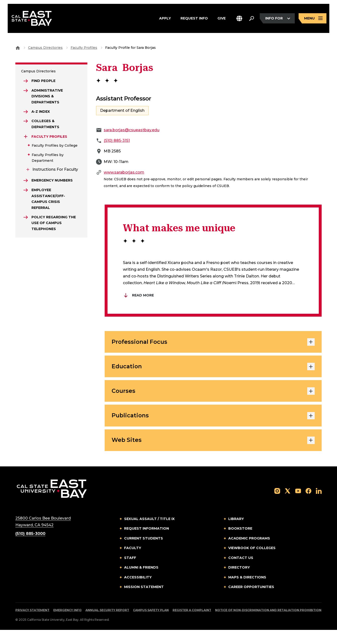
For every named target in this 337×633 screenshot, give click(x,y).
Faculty (132, 551)
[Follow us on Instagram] (277, 493)
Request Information (146, 531)
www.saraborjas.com (124, 172)
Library (236, 522)
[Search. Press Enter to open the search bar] (251, 19)
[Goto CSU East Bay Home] (17, 47)
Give (221, 19)
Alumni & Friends (141, 570)
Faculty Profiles (84, 47)
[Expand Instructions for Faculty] (28, 171)
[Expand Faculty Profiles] (26, 138)
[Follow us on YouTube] (298, 493)
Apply (165, 19)
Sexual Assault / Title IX (149, 522)
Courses (213, 393)
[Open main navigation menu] (312, 19)
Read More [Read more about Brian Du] (138, 295)
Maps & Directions (247, 580)
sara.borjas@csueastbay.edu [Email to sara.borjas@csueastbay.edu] (131, 130)
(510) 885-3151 (117, 140)
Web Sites (213, 443)
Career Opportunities (251, 590)
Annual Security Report (107, 613)
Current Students (143, 541)
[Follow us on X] (287, 493)
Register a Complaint (192, 613)
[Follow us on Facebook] (308, 493)
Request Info (194, 19)
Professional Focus (213, 342)
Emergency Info (67, 613)
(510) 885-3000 (30, 536)
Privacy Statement (32, 613)
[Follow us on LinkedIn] (319, 493)
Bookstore (240, 531)
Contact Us (240, 561)
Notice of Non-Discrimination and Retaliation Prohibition (268, 613)
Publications (213, 418)
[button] (239, 19)
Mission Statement (144, 590)
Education (213, 367)
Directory (239, 570)
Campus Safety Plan (151, 613)
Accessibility (138, 580)
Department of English (122, 110)
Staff (130, 561)
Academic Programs (249, 541)
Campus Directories (45, 47)
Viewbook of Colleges (252, 551)
